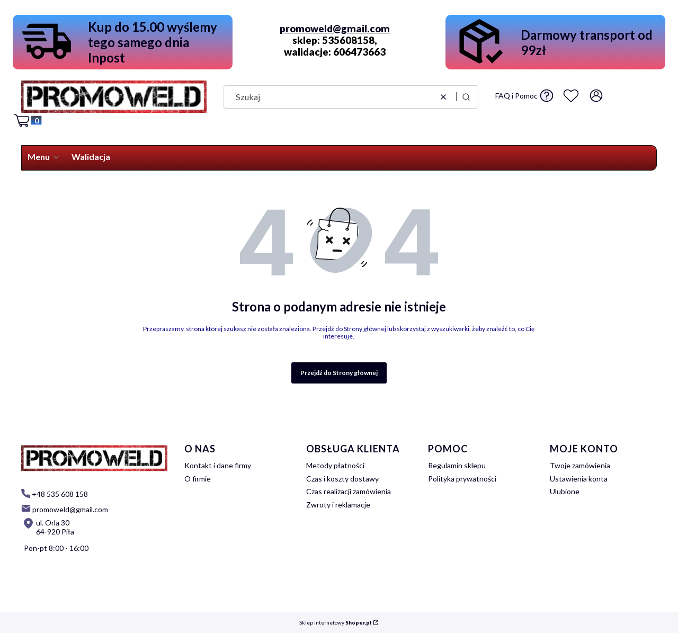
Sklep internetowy (335, 623)
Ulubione (564, 491)
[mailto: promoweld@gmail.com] (64, 509)
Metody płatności (335, 465)
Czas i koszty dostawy (342, 478)
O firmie (197, 478)
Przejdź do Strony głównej (339, 373)
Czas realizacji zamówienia (348, 491)
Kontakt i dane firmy (217, 465)
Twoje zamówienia (580, 465)
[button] (466, 97)
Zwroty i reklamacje (338, 504)
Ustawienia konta (579, 478)
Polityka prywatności (462, 478)
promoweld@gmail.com (335, 28)
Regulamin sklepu (457, 465)
